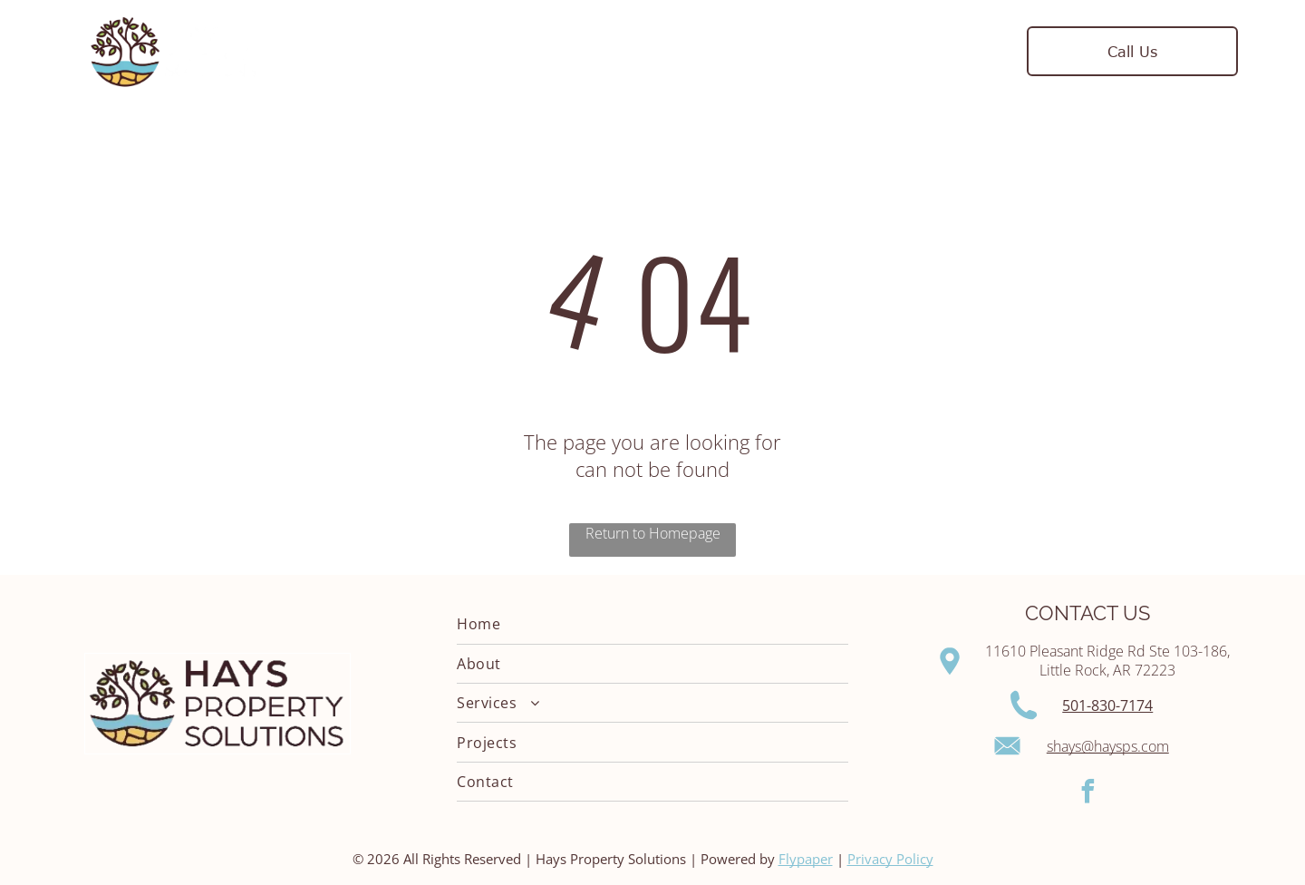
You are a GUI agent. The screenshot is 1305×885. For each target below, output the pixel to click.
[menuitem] (461, 51)
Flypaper (805, 859)
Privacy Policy (890, 859)
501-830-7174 (1107, 705)
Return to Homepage (652, 533)
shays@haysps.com (1108, 746)
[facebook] (1088, 793)
